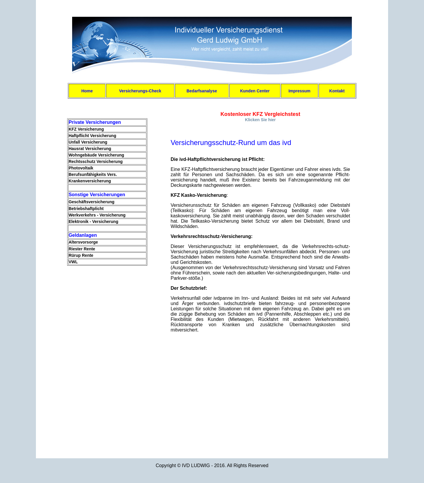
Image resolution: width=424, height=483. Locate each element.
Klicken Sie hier (260, 119)
